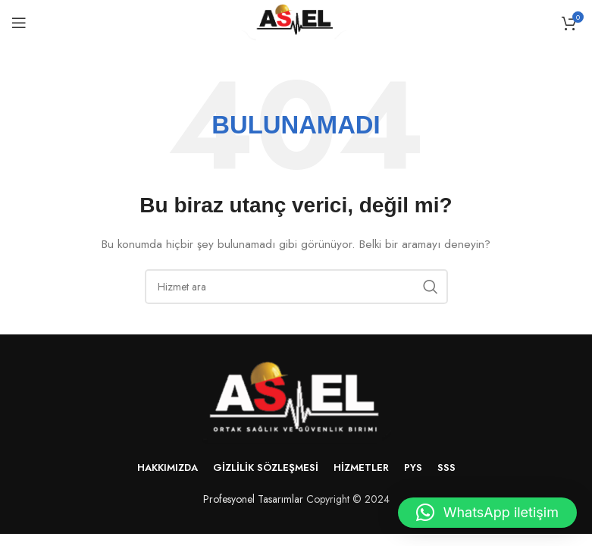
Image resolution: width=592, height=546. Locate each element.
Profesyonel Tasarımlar (253, 499)
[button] (487, 512)
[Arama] (296, 286)
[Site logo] (296, 21)
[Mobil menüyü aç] (19, 23)
